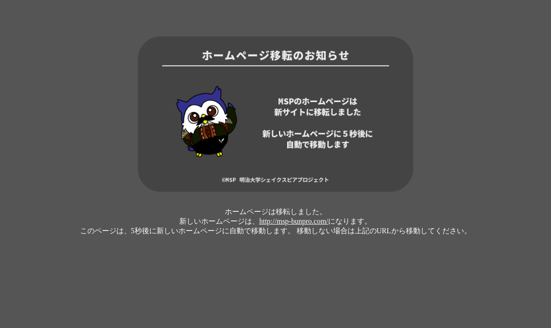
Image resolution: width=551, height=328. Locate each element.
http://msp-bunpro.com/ (294, 221)
